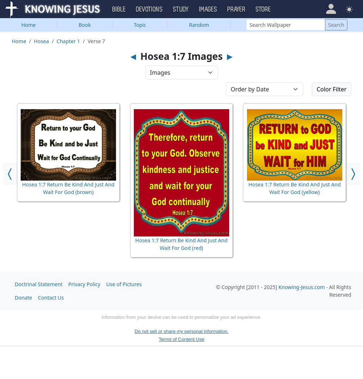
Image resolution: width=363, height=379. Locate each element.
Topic (140, 24)
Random (199, 24)
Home (28, 24)
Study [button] (181, 9)
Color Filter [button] (331, 89)
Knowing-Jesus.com (302, 287)
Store (263, 9)
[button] (331, 8)
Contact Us (51, 297)
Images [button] (208, 9)
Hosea (41, 41)
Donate (23, 297)
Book (85, 24)
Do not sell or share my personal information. (181, 331)
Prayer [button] (236, 9)
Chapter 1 (68, 41)
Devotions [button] (149, 9)
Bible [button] (119, 9)
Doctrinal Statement (39, 284)
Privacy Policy (84, 284)
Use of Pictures (124, 284)
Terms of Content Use (182, 339)
